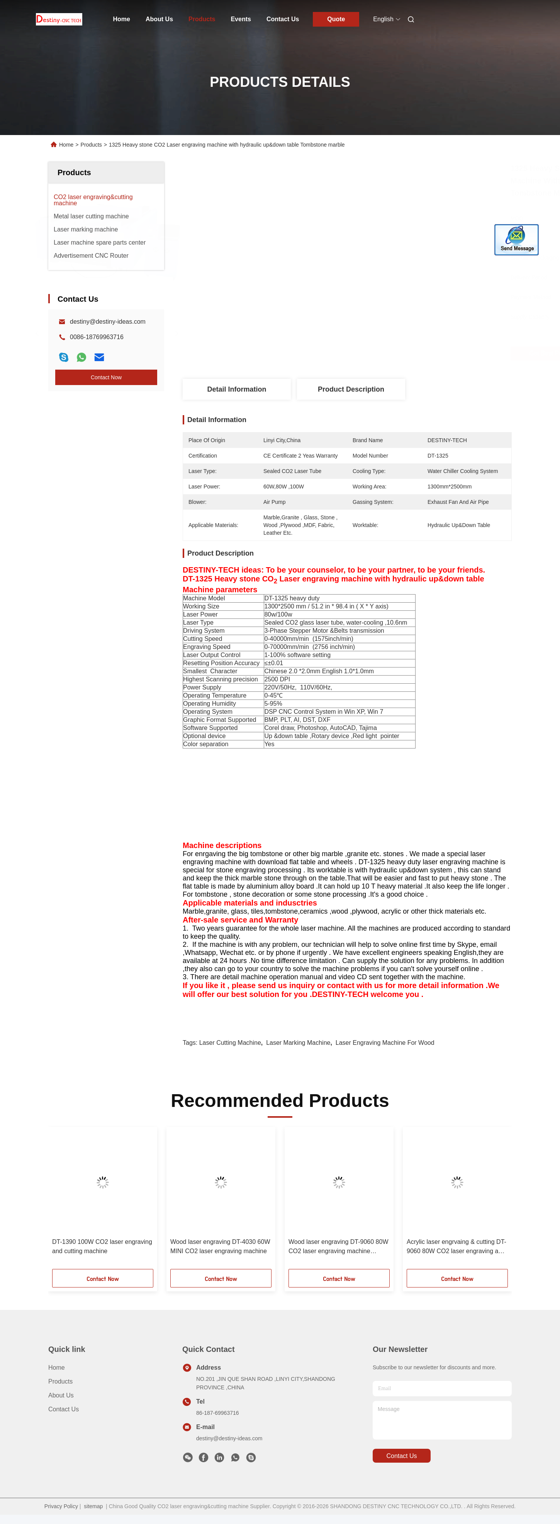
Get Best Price (396, 353)
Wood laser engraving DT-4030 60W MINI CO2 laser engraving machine (220, 1246)
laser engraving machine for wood (385, 1042)
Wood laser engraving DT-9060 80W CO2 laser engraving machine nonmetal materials (338, 1247)
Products (201, 19)
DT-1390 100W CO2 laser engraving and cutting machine (102, 1246)
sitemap (93, 1506)
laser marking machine (298, 1042)
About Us (159, 19)
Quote (336, 19)
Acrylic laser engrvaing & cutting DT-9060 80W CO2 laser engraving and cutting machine (456, 1247)
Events (241, 19)
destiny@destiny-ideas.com (108, 321)
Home (121, 19)
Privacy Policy (61, 1506)
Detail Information (236, 389)
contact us (401, 1456)
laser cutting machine (230, 1042)
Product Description (351, 389)
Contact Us (282, 19)
